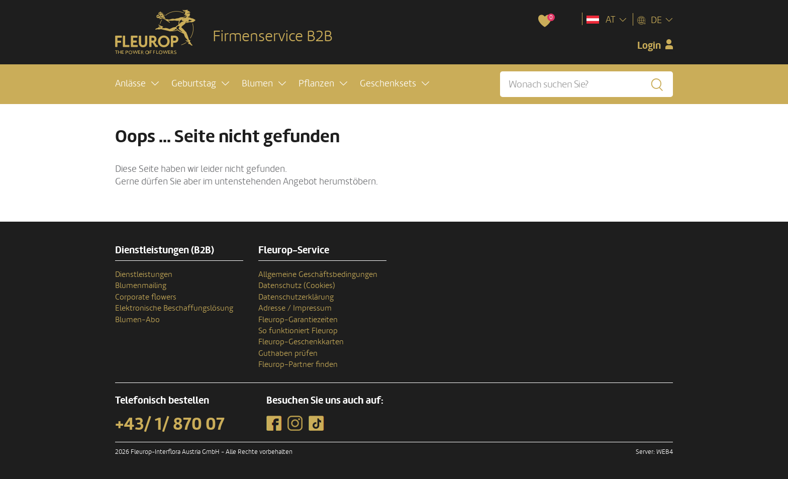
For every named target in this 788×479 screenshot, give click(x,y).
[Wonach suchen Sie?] (586, 84)
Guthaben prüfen (288, 353)
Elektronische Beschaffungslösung (174, 308)
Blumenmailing (140, 285)
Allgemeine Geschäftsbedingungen (317, 274)
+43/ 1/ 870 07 (170, 424)
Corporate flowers (145, 297)
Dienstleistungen (143, 274)
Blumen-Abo (137, 319)
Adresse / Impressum (295, 308)
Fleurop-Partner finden (298, 364)
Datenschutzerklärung (296, 297)
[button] (137, 83)
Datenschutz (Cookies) (296, 285)
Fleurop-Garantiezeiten (298, 319)
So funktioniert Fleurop (298, 330)
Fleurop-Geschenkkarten (301, 341)
